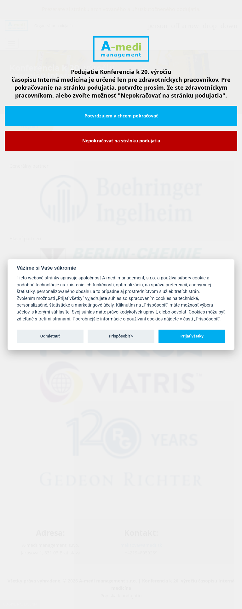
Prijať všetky (192, 336)
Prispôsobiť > (121, 336)
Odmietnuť (50, 336)
